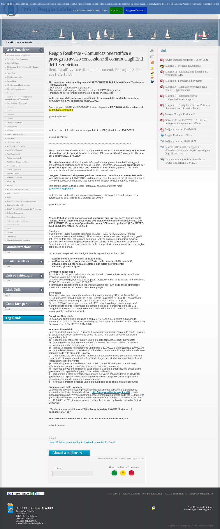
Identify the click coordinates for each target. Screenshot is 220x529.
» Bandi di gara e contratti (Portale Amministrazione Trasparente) (18, 98)
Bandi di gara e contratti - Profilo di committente (81, 442)
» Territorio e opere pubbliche (17, 221)
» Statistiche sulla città (14, 205)
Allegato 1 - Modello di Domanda (183, 65)
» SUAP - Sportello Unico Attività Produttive (23, 209)
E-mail (58, 468)
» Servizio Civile (12, 174)
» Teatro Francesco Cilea (15, 217)
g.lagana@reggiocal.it (61, 188)
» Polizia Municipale (13, 158)
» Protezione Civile (13, 166)
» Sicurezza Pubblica (13, 177)
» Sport (8, 197)
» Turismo (9, 233)
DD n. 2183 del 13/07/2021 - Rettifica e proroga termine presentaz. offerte (186, 122)
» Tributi (8, 229)
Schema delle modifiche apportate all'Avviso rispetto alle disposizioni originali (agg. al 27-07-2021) (188, 150)
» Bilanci (8, 111)
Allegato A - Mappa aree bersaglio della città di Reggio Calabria (186, 88)
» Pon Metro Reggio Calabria (16, 162)
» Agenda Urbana (12, 63)
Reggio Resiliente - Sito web (180, 135)
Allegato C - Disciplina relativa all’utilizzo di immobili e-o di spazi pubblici (187, 107)
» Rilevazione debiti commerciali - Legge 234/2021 (21, 68)
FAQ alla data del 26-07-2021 (180, 141)
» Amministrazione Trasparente (17, 55)
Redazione (131, 493)
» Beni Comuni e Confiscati (16, 103)
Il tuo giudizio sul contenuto (125, 467)
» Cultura (9, 119)
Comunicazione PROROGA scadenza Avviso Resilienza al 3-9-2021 (184, 161)
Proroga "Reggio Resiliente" (180, 114)
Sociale (112, 442)
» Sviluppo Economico (14, 213)
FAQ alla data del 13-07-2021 (180, 129)
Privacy (113, 493)
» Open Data (10, 73)
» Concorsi (9, 115)
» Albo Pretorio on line (14, 77)
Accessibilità (176, 493)
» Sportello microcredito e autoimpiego (20, 201)
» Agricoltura (10, 81)
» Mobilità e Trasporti (14, 150)
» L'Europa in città (12, 142)
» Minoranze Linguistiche (15, 146)
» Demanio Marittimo (14, 122)
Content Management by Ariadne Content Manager (190, 525)
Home (18, 42)
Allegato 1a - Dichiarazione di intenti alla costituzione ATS (186, 73)
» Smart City (10, 181)
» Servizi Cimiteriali (13, 170)
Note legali (152, 493)
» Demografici (11, 126)
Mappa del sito (201, 493)
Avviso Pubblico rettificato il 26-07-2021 (186, 59)
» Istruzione (10, 138)
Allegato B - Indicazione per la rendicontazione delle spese (181, 97)
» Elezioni (9, 130)
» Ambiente (9, 93)
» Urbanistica (10, 236)
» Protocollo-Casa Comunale (16, 59)
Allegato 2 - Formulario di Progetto (183, 80)
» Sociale (8, 185)
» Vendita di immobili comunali (17, 240)
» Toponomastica (12, 225)
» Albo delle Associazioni (15, 89)
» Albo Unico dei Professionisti (17, 85)
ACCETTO (116, 10)
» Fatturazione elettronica (15, 134)
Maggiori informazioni (136, 10)
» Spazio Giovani (12, 193)
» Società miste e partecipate (16, 189)
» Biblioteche (10, 107)
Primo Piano (28, 42)
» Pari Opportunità (12, 154)
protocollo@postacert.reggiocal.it (30, 523)
